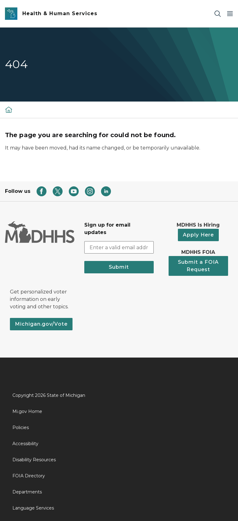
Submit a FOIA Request (198, 265)
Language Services (33, 508)
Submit (119, 267)
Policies (20, 427)
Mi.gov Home (27, 411)
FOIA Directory (28, 476)
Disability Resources (34, 459)
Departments (27, 492)
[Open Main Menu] (230, 14)
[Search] (217, 14)
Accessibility (25, 443)
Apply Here (198, 235)
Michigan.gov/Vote (41, 324)
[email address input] (119, 247)
